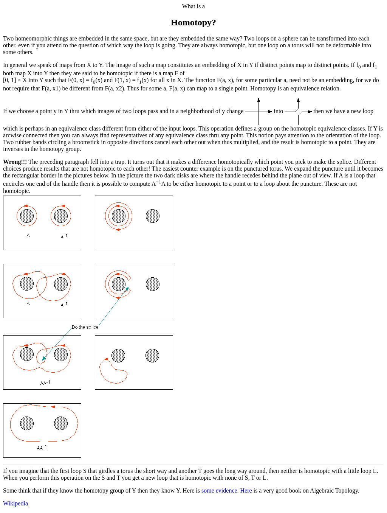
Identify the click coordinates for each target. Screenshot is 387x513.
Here (246, 490)
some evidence (219, 490)
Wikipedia (15, 503)
